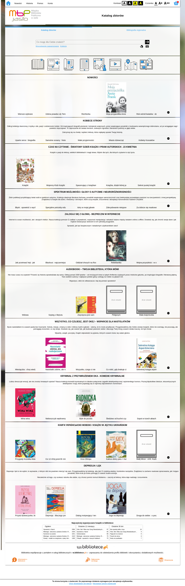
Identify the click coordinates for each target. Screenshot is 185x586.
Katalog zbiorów (48, 30)
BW (130, 3)
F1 (160, 3)
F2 (167, 3)
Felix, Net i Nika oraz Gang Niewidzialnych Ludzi (91, 529)
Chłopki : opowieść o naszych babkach (88, 538)
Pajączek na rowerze (116, 534)
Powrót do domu (115, 536)
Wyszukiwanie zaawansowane (47, 46)
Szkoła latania (81, 534)
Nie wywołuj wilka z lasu (117, 529)
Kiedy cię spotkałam (116, 538)
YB (135, 3)
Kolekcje (63, 46)
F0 (156, 3)
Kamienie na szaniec (49, 534)
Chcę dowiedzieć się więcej (80, 584)
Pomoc (40, 3)
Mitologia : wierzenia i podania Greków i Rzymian (58, 531)
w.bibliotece (79, 553)
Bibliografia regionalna (136, 30)
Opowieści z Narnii (49, 529)
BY (140, 3)
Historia (29, 3)
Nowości (18, 3)
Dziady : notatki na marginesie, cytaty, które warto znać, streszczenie (64, 538)
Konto (50, 3)
